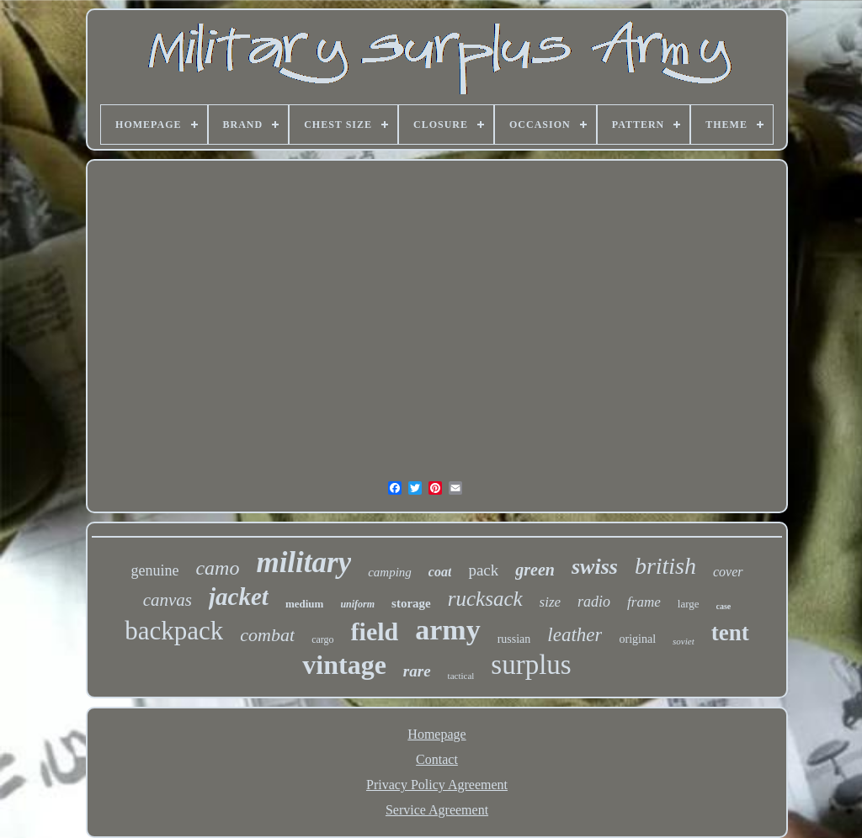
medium (304, 603)
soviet (683, 641)
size (550, 602)
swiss (595, 566)
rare (417, 671)
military (303, 562)
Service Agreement (437, 810)
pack (483, 570)
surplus (531, 665)
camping (390, 572)
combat (267, 634)
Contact (437, 759)
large (689, 603)
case (724, 606)
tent (730, 632)
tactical (461, 676)
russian (514, 639)
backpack (174, 630)
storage (411, 603)
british (665, 566)
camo (217, 568)
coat (440, 572)
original (637, 639)
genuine (154, 570)
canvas (167, 600)
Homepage (436, 734)
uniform (357, 604)
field (375, 631)
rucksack (485, 598)
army (447, 629)
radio (593, 601)
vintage (344, 665)
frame (644, 602)
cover (728, 572)
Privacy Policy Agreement (437, 784)
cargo (322, 639)
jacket (239, 596)
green (535, 569)
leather (574, 634)
